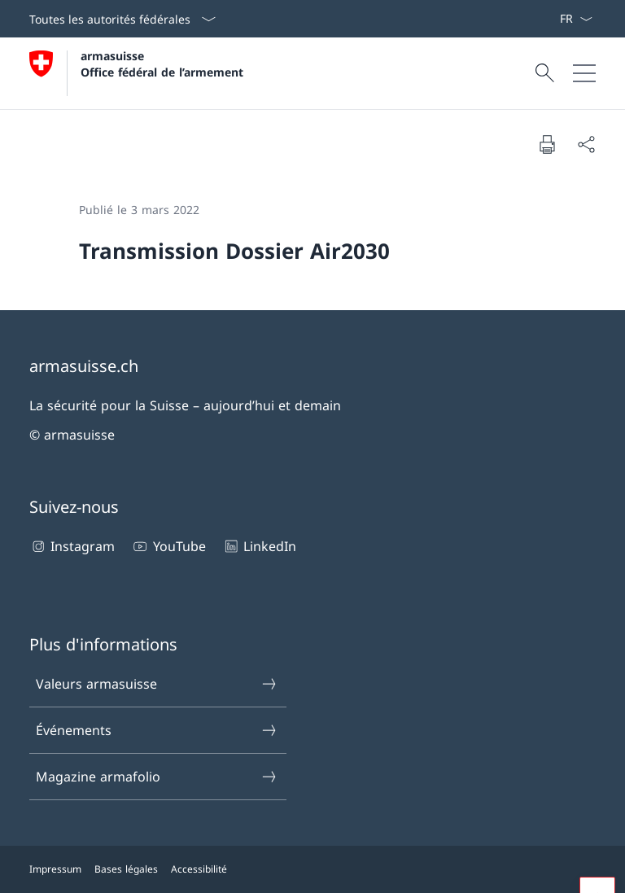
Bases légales (126, 869)
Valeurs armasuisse (157, 684)
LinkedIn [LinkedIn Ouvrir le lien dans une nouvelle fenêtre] (259, 546)
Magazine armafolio (157, 776)
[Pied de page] (312, 869)
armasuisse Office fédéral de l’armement (162, 63)
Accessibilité (199, 869)
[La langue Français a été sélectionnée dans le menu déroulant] (576, 18)
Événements (157, 730)
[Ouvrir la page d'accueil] (136, 73)
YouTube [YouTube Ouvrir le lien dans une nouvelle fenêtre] (168, 546)
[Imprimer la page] (546, 144)
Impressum (55, 869)
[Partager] (585, 144)
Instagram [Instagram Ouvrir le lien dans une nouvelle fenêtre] (72, 546)
